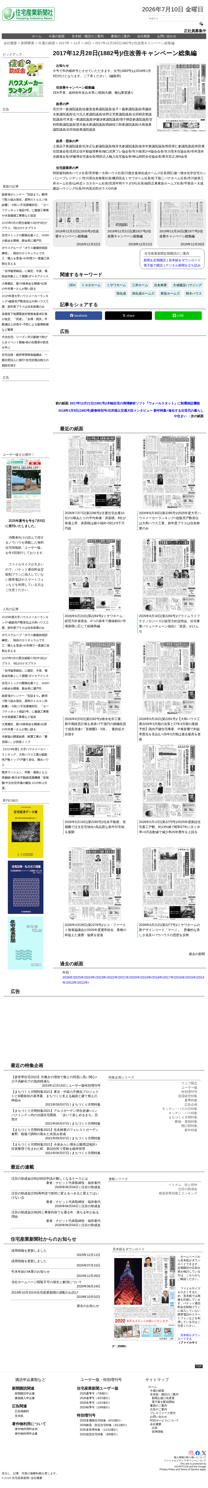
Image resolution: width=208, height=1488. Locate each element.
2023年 (101, 977)
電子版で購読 (153, 265)
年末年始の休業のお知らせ (30, 1271)
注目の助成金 (91, 1187)
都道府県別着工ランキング (178, 1193)
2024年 (90, 977)
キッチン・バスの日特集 (179, 1109)
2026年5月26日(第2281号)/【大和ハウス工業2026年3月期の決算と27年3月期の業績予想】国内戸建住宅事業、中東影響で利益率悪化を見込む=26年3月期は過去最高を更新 (170, 729)
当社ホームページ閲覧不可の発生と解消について (46, 1282)
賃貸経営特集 (187, 1096)
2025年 (79, 977)
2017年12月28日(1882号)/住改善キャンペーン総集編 (135, 43)
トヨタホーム (91, 285)
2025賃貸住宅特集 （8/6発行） (99, 1434)
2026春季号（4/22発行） (96, 1398)
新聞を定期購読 (155, 260)
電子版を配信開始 (163, 1401)
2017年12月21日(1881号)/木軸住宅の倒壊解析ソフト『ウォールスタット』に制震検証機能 (135, 403)
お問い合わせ (166, 36)
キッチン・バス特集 (182, 1113)
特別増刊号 (93, 1085)
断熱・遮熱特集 (186, 1121)
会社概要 (143, 36)
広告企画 (191, 1104)
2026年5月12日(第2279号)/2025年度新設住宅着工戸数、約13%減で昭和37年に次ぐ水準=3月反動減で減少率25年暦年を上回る (170, 827)
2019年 (146, 977)
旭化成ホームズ (143, 293)
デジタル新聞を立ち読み (183, 265)
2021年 (124, 977)
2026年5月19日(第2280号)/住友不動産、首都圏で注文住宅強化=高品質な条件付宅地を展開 (95, 827)
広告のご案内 (158, 1409)
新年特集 (191, 1130)
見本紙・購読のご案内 (88, 36)
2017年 (64, 43)
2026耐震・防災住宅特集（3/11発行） (104, 1425)
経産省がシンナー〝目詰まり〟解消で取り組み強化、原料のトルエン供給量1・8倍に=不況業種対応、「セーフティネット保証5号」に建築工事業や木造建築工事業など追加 (25, 205)
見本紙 (19, 1415)
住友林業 (160, 285)
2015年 (191, 977)
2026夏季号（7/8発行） (95, 1393)
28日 (87, 43)
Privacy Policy (167, 1469)
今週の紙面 (57, 36)
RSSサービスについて (164, 1420)
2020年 (135, 977)
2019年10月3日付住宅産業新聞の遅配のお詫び (44, 1292)
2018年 (157, 977)
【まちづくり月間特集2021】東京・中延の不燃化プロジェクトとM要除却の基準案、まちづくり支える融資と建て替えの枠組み (55, 1096)
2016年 (180, 977)
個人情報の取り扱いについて (190, 1457)
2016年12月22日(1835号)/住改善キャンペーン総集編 (77, 220)
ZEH (72, 285)
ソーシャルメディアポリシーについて (185, 1460)
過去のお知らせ (88, 1306)
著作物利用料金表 (26, 1428)
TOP (199, 1366)
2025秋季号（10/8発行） (96, 1407)
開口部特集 (189, 1126)
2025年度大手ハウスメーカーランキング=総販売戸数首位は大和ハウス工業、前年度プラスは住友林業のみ (25, 301)
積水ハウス (194, 293)
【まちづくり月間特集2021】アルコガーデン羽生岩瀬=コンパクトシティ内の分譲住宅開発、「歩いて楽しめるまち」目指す (54, 1115)
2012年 (83, 982)
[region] (129, 366)
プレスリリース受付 (163, 1413)
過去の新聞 (197, 954)
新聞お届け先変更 (163, 1398)
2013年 (72, 982)
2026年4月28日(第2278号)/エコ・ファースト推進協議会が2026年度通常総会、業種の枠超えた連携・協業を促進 (95, 930)
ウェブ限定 (189, 1083)
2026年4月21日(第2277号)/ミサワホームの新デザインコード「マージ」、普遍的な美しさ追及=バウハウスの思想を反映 (169, 930)
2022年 (112, 977)
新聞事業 (27, 43)
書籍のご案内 (120, 36)
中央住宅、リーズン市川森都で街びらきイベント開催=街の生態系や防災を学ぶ (25, 342)
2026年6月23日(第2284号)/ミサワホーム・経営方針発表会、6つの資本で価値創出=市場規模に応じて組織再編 (95, 621)
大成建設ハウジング (187, 285)
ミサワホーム (116, 285)
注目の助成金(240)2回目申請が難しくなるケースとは (49, 1178)
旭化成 (121, 293)
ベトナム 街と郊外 (182, 1185)
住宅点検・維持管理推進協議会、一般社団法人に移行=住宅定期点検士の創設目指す (25, 359)
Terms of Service (190, 1469)
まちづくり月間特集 (86, 1104)
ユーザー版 (77, 1085)
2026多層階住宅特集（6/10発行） (101, 1420)
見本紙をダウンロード (185, 260)
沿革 (154, 1427)
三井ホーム (140, 285)
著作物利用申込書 (26, 1433)
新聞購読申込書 (25, 1393)
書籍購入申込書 (25, 1398)
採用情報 (157, 1431)
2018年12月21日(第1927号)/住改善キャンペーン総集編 (129, 220)
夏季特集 (191, 1100)
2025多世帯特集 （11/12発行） (100, 1429)
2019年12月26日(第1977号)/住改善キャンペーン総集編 (181, 220)
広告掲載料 (22, 1411)
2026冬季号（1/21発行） (96, 1402)
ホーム (36, 36)
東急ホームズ (170, 293)
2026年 (67, 977)
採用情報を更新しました (29, 1250)
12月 (77, 43)
